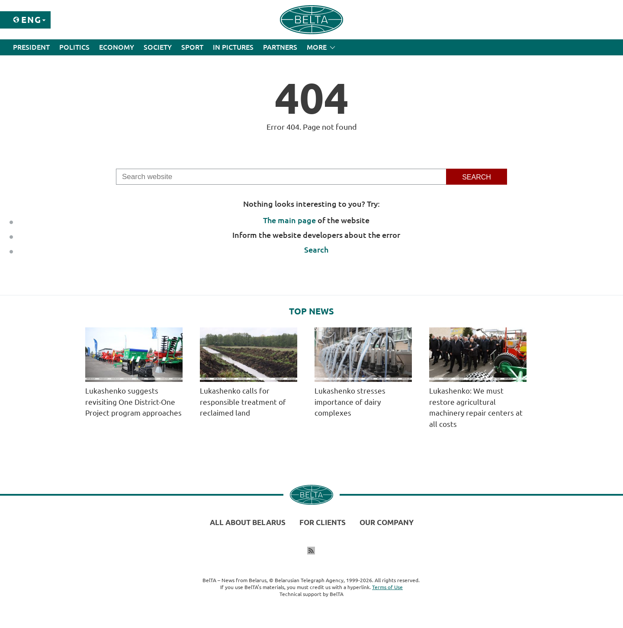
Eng (31, 20)
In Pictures (233, 47)
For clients (322, 522)
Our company (387, 522)
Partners (280, 47)
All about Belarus (248, 522)
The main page (289, 220)
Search (316, 249)
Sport (192, 47)
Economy (116, 47)
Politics (74, 47)
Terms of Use (387, 587)
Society (158, 47)
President (31, 47)
